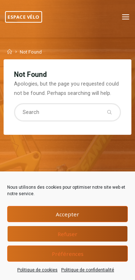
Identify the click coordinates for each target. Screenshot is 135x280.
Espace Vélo (24, 17)
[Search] (109, 112)
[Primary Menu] (125, 17)
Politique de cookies (37, 269)
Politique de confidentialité (87, 269)
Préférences (68, 253)
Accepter (67, 214)
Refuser (67, 234)
